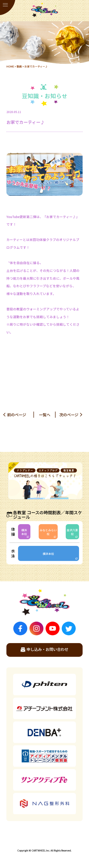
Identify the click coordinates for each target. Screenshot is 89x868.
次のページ (68, 414)
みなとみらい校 (48, 531)
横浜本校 (24, 531)
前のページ (16, 414)
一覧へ (44, 414)
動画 (19, 66)
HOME (10, 66)
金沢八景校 (72, 531)
